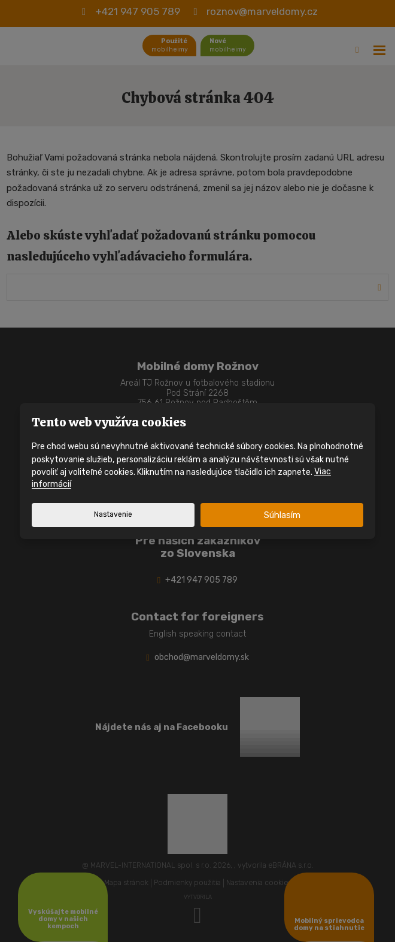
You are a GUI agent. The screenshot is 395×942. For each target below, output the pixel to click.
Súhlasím (282, 515)
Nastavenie (113, 514)
